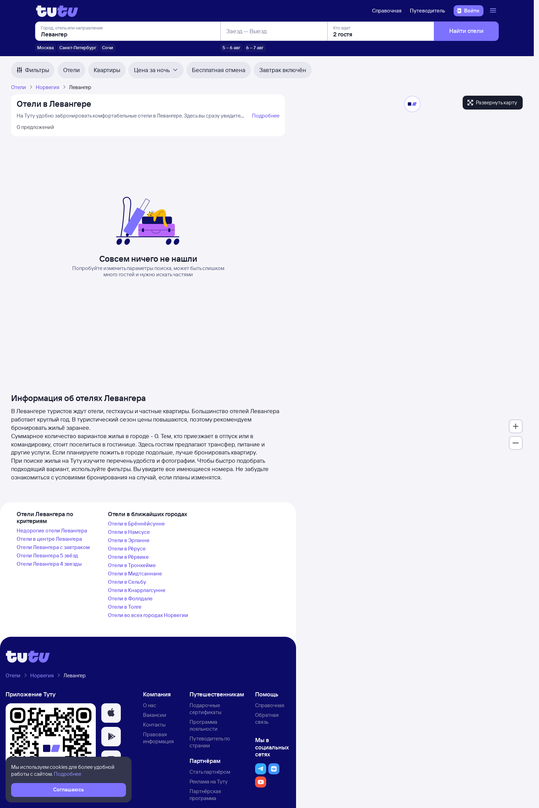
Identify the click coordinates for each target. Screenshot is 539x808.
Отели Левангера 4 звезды (49, 564)
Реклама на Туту (209, 781)
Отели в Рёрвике (128, 557)
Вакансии (154, 715)
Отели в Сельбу (127, 582)
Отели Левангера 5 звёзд (47, 555)
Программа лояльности (204, 725)
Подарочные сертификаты (205, 708)
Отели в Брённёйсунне (136, 523)
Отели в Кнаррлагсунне (137, 590)
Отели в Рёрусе (127, 548)
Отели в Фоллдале (130, 598)
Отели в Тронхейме (132, 565)
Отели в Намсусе (129, 532)
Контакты (154, 724)
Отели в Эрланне (129, 540)
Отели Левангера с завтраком (53, 547)
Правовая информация (158, 738)
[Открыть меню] (494, 11)
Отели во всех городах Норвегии (148, 615)
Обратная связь (267, 718)
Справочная (387, 10)
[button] (111, 713)
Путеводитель (427, 10)
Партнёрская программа (205, 794)
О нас (149, 705)
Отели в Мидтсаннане (135, 573)
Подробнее (265, 115)
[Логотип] (57, 11)
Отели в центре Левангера (49, 539)
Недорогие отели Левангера (52, 530)
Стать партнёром (210, 771)
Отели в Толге (125, 606)
